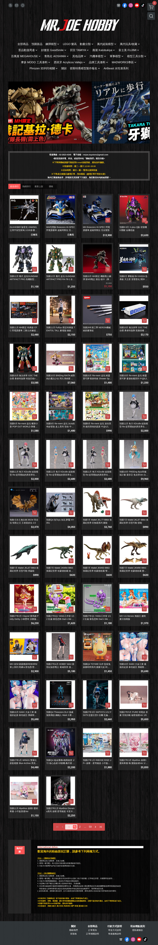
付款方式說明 (114, 926)
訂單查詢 (92, 930)
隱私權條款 (137, 930)
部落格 (73, 934)
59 (90, 827)
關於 (73, 926)
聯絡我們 (73, 930)
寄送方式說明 (114, 930)
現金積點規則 (137, 926)
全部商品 (92, 926)
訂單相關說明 (92, 934)
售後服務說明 (114, 934)
